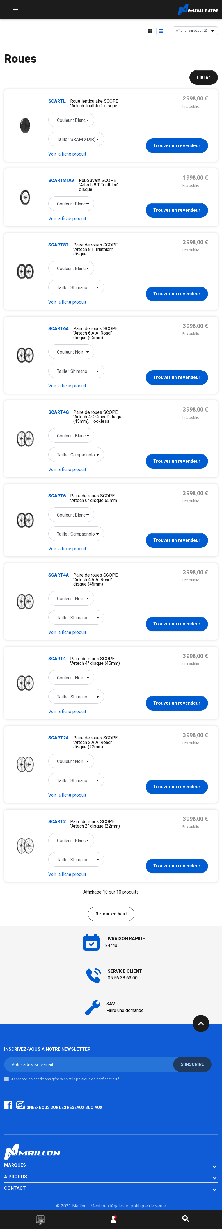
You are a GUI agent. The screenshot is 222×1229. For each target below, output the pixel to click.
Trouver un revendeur (176, 145)
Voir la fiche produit (67, 154)
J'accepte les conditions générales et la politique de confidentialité (65, 1079)
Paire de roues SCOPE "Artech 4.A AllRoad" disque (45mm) (95, 579)
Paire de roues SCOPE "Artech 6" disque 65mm (93, 498)
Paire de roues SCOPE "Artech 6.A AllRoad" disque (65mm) (95, 333)
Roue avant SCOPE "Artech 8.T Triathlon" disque (98, 185)
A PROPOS (15, 1176)
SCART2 (57, 821)
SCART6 (57, 496)
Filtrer (203, 77)
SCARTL (57, 101)
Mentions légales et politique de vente (128, 1206)
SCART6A (58, 328)
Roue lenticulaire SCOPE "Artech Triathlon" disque (94, 103)
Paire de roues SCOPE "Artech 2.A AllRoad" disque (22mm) (95, 742)
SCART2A (58, 738)
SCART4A (58, 575)
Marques (15, 1165)
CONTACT (15, 1188)
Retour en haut (111, 914)
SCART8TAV (61, 180)
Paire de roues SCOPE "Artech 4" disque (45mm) (95, 661)
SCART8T (58, 245)
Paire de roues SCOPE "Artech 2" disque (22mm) (95, 824)
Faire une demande (125, 1010)
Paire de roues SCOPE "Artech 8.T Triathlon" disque (95, 249)
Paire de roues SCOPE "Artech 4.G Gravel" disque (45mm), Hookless (98, 417)
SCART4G (58, 412)
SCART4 (57, 658)
